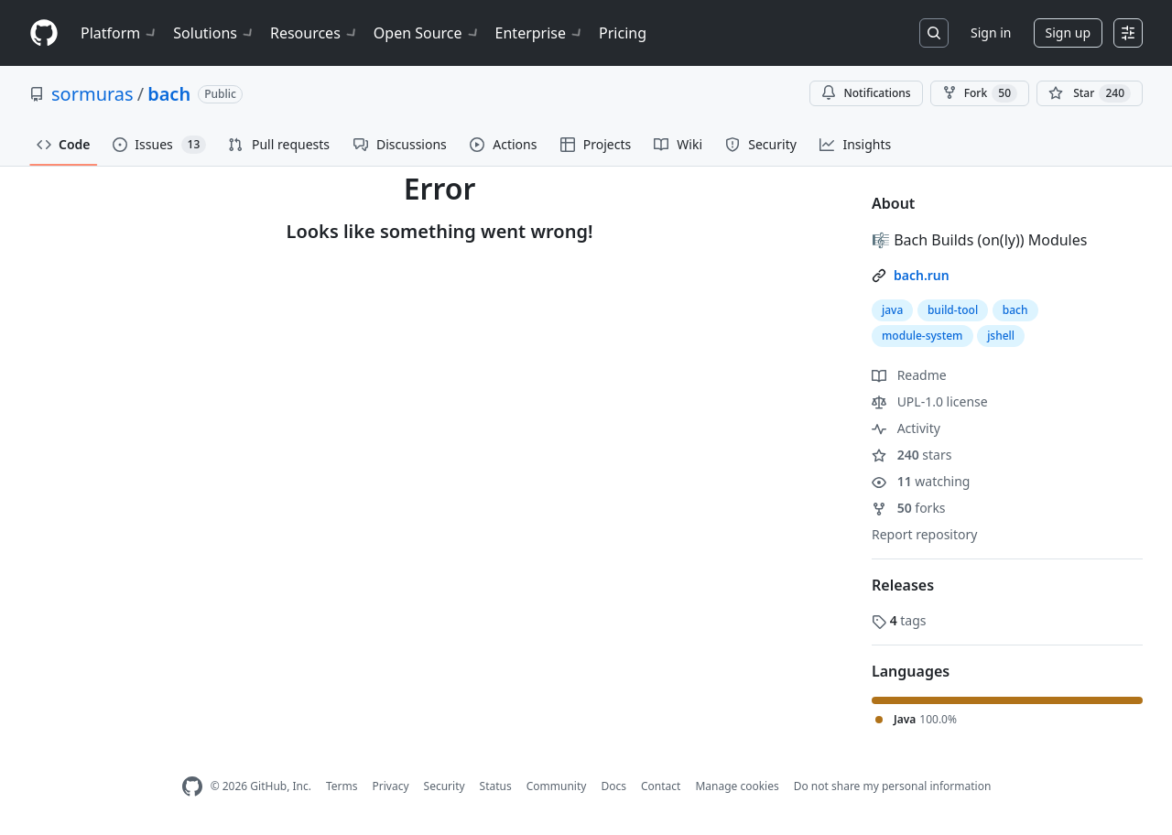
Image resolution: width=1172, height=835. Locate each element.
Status (496, 786)
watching (921, 481)
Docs (613, 786)
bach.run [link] (922, 275)
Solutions (214, 33)
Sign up (1068, 32)
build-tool (953, 310)
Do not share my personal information (893, 786)
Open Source (427, 33)
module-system (922, 335)
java (892, 310)
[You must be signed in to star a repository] (1089, 93)
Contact (660, 786)
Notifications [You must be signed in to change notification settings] (865, 93)
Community (556, 786)
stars (911, 454)
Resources (314, 33)
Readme (909, 375)
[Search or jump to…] (934, 33)
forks (909, 507)
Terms (342, 786)
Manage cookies (736, 786)
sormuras (92, 93)
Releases (903, 585)
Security (444, 786)
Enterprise (539, 33)
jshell (1001, 335)
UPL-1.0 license (930, 401)
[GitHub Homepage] (192, 786)
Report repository (924, 534)
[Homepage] (44, 33)
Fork (979, 93)
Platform (119, 33)
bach (168, 93)
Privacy (391, 786)
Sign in (991, 32)
